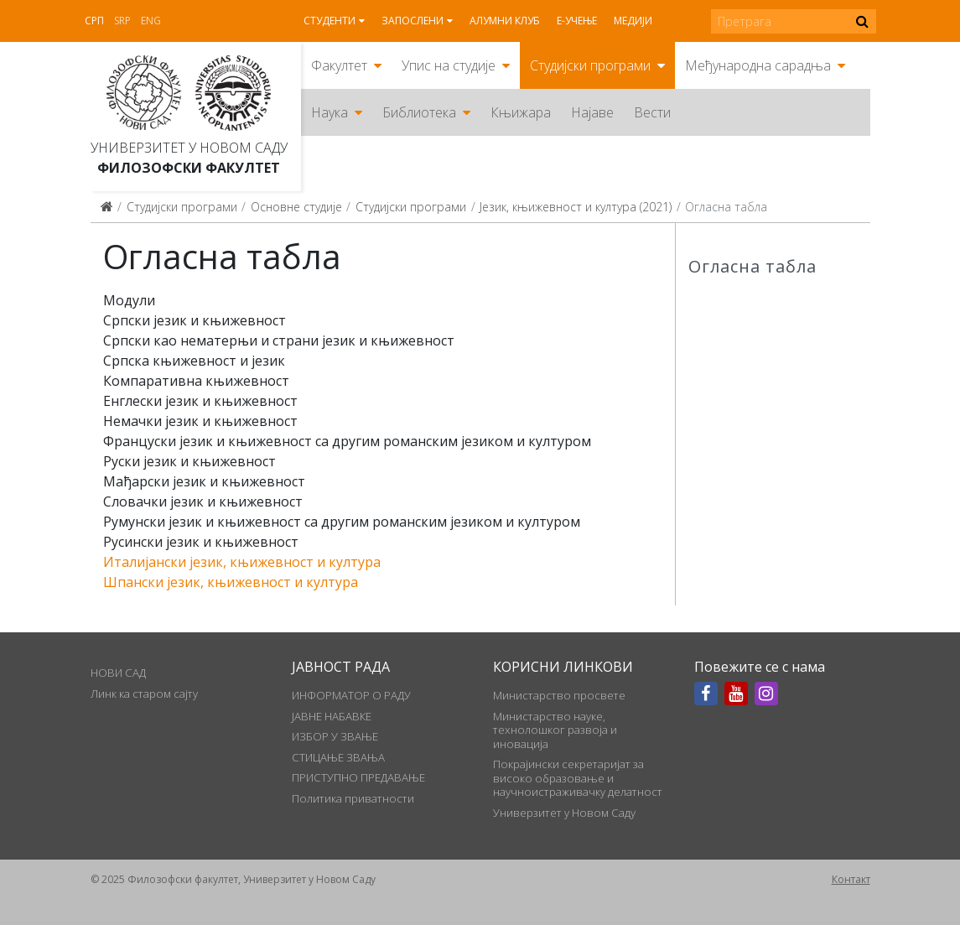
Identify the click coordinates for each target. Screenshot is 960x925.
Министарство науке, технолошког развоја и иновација (555, 730)
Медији (633, 20)
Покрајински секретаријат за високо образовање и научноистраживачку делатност (577, 777)
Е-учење (577, 20)
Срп (94, 20)
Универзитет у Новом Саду (189, 147)
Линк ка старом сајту (144, 693)
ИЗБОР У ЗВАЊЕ (335, 736)
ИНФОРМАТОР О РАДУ (351, 695)
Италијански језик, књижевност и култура (242, 562)
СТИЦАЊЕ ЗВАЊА (338, 757)
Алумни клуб (505, 20)
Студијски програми (590, 65)
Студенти (329, 20)
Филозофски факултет (188, 167)
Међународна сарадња (758, 65)
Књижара (520, 112)
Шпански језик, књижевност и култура (230, 582)
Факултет (339, 65)
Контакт (851, 879)
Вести (652, 112)
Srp (122, 20)
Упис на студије (449, 65)
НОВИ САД (118, 672)
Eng (151, 20)
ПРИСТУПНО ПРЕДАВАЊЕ (358, 777)
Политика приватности (353, 798)
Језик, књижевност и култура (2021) (576, 207)
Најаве (592, 112)
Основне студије (296, 207)
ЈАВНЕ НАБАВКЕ (331, 716)
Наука (329, 112)
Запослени (412, 20)
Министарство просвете (559, 695)
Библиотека (419, 112)
